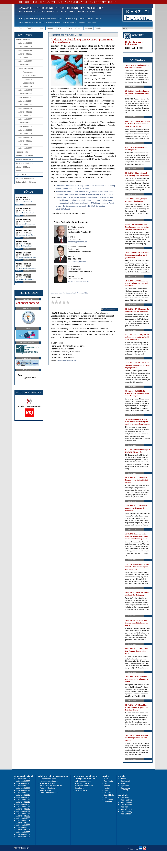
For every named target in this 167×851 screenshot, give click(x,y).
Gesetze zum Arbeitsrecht (66, 18)
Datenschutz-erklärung (126, 789)
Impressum (125, 786)
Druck (106, 783)
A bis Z (106, 779)
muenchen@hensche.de (27, 257)
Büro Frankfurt (126, 800)
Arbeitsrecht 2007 (25, 126)
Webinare (82, 22)
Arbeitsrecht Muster (54, 22)
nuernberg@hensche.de (27, 268)
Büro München (126, 809)
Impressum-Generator (26, 22)
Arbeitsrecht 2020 (25, 65)
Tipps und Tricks (22, 152)
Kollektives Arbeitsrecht (84, 786)
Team (123, 783)
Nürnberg (78, 28)
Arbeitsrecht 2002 (25, 145)
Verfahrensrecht (81, 790)
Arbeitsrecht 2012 (25, 108)
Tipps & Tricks (40, 22)
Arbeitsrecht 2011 (25, 112)
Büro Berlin (125, 798)
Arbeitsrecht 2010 (25, 116)
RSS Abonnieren (109, 309)
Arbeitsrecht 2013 (25, 105)
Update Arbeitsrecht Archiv (26, 182)
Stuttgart (88, 28)
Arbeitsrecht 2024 (25, 50)
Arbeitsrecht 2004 (25, 137)
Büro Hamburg (126, 802)
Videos (18, 171)
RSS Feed (108, 793)
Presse (98, 18)
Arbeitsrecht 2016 (25, 94)
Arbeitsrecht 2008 (25, 123)
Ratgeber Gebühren (69, 22)
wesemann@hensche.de (78, 281)
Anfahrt (18, 204)
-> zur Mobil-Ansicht (24, 35)
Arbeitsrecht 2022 (25, 58)
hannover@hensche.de (27, 235)
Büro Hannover (126, 805)
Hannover (51, 28)
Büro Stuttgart (126, 814)
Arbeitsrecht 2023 (25, 54)
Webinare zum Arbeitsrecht (26, 178)
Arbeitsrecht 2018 (25, 87)
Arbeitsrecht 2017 (25, 90)
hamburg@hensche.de (27, 224)
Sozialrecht (79, 788)
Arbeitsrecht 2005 (25, 134)
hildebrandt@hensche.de (78, 261)
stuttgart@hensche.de (26, 279)
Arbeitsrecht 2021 (25, 61)
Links (106, 790)
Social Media (109, 795)
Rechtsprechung (29, 72)
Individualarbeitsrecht (83, 781)
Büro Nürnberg (126, 812)
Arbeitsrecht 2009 (25, 119)
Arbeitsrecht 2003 (25, 141)
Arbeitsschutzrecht (82, 783)
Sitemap (107, 797)
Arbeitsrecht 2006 (25, 130)
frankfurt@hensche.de (26, 213)
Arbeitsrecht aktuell (32, 18)
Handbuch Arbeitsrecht (48, 18)
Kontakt (107, 788)
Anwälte (98, 28)
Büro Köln (124, 807)
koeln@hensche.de (25, 246)
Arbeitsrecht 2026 (25, 43)
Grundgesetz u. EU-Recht (85, 779)
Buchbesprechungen (48, 779)
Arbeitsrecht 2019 (26, 68)
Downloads (108, 781)
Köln (59, 28)
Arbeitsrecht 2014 (25, 101)
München (68, 28)
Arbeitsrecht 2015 (25, 97)
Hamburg (40, 28)
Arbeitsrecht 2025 (25, 47)
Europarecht (27, 79)
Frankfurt (30, 28)
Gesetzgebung (28, 83)
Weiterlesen (132, 86)
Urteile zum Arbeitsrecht (85, 18)
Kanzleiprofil (92, 22)
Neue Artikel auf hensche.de (51, 786)
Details (26, 204)
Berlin (21, 28)
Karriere (107, 786)
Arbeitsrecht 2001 (25, 148)
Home (21, 18)
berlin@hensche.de (26, 202)
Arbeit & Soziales (29, 76)
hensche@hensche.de (77, 242)
